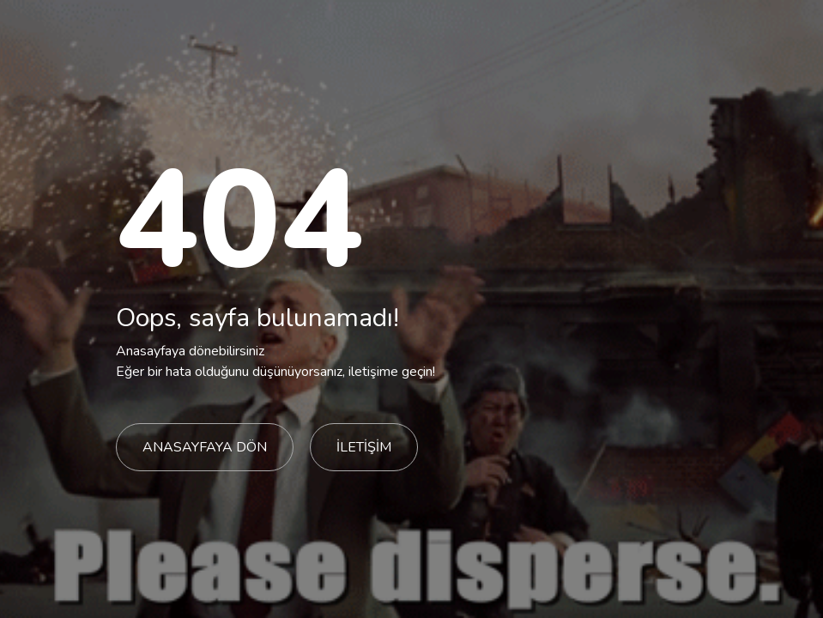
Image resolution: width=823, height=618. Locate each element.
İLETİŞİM (363, 447)
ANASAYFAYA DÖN (204, 447)
